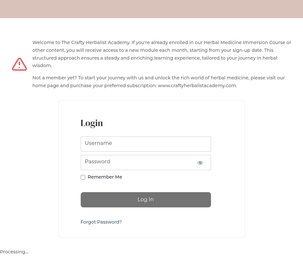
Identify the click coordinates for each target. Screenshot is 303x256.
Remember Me (105, 177)
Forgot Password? (101, 222)
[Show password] (200, 162)
